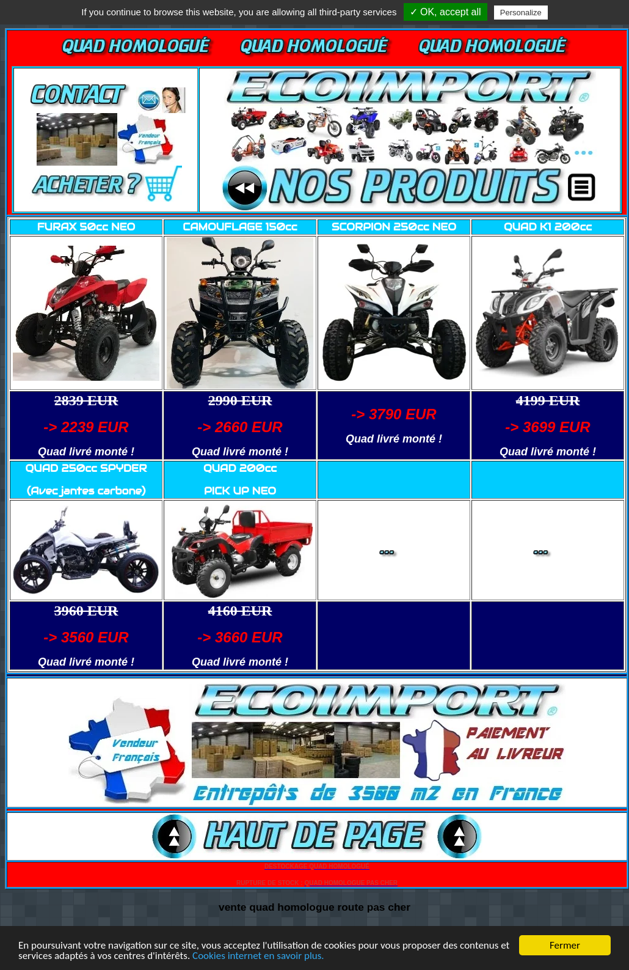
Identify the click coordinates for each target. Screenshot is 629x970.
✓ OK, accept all (445, 12)
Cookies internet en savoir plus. (258, 956)
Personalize (521, 12)
